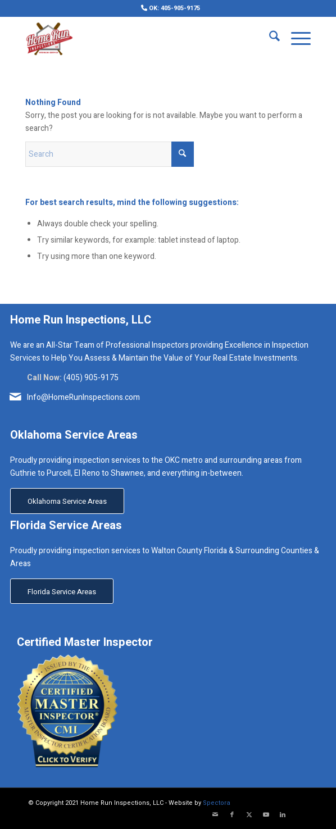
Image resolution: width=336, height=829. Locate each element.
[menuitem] (170, 7)
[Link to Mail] (215, 815)
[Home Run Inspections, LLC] (139, 38)
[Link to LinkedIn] (282, 815)
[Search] (269, 38)
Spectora (216, 803)
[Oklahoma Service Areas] (67, 501)
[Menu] (295, 38)
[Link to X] (248, 815)
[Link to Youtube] (265, 815)
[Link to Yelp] (299, 815)
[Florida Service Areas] (61, 591)
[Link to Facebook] (232, 815)
